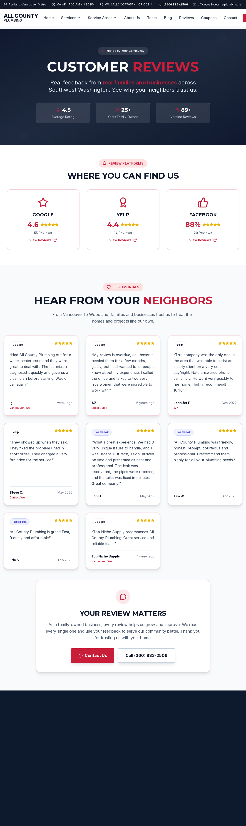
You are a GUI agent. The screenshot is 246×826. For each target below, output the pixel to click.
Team (152, 17)
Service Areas (102, 17)
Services (71, 17)
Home (49, 17)
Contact (230, 17)
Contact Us (92, 655)
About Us (132, 17)
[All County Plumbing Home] (21, 17)
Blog (168, 17)
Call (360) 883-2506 (146, 655)
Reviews (186, 17)
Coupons (208, 17)
